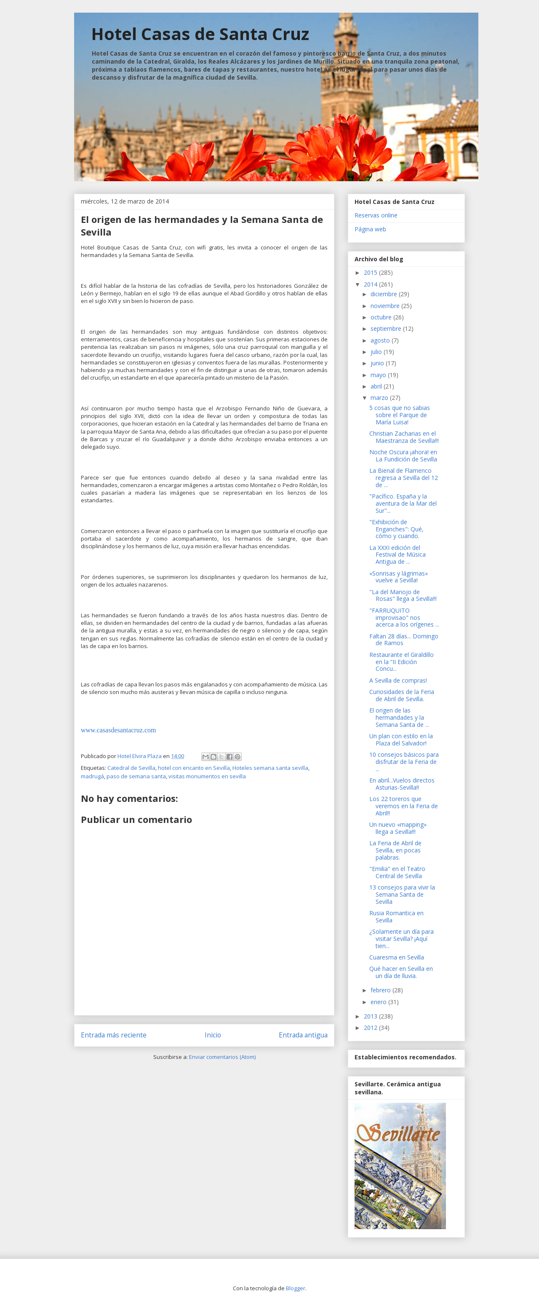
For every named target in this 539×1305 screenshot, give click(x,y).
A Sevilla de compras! (398, 680)
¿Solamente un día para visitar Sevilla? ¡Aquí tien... (401, 938)
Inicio (213, 1035)
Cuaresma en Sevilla (396, 957)
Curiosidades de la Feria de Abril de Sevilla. (401, 695)
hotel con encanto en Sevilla (194, 768)
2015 (371, 272)
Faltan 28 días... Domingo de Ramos (403, 639)
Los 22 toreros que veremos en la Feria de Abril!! (403, 806)
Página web (370, 229)
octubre (382, 317)
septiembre (387, 328)
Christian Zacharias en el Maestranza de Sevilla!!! (404, 437)
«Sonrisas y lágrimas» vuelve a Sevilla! (398, 576)
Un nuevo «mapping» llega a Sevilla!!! (398, 828)
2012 (371, 1028)
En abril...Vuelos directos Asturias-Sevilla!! (402, 783)
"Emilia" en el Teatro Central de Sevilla (397, 872)
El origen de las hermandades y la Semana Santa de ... (399, 717)
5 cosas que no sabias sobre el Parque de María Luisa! (399, 415)
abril (377, 386)
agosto (381, 340)
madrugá (92, 776)
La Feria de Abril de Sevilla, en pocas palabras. (395, 850)
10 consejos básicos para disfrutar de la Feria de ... (404, 761)
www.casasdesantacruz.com (118, 730)
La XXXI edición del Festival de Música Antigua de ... (397, 555)
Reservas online (376, 215)
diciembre (385, 294)
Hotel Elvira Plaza (140, 756)
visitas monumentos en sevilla (207, 776)
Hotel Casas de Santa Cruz (200, 33)
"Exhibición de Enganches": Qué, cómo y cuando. (396, 529)
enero (379, 1002)
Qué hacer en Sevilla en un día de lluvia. (401, 972)
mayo (379, 375)
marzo (380, 398)
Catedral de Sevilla (131, 768)
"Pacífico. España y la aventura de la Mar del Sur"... (403, 503)
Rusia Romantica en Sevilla (396, 916)
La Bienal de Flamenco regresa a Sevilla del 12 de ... (403, 477)
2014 (371, 284)
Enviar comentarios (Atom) (222, 1057)
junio (378, 363)
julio (377, 352)
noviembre (386, 306)
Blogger (295, 1288)
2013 (371, 1016)
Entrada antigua (303, 1035)
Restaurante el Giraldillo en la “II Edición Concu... (401, 662)
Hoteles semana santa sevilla (270, 768)
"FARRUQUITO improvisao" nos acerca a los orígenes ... (404, 617)
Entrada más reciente (114, 1035)
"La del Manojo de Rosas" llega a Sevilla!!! (403, 595)
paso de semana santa (136, 776)
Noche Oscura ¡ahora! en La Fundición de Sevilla (403, 455)
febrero (381, 990)
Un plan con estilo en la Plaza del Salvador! (401, 739)
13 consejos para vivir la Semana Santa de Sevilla (402, 894)
